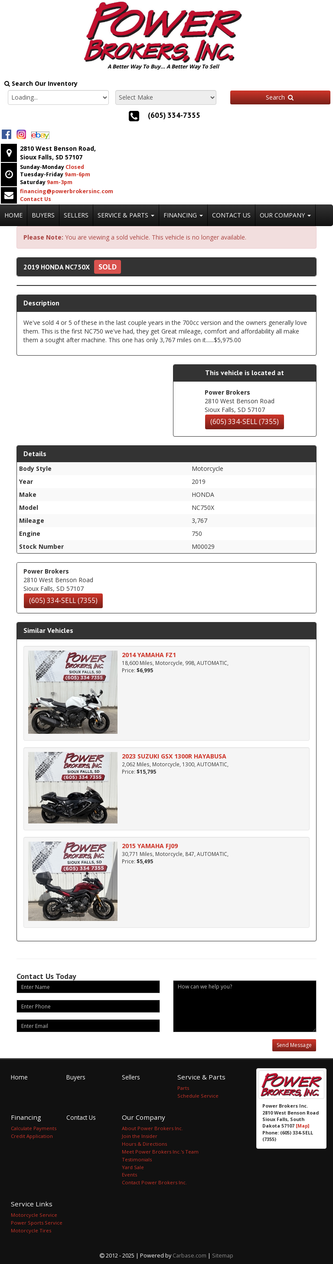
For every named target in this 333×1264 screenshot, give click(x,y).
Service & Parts (126, 215)
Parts (183, 1088)
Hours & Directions (144, 1144)
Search (280, 97)
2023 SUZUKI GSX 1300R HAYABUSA (174, 756)
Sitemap (222, 1255)
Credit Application (32, 1136)
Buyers (43, 215)
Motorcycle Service (34, 1215)
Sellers (76, 215)
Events (129, 1174)
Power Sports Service (36, 1222)
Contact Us (231, 215)
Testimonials (137, 1159)
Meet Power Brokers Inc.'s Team (160, 1151)
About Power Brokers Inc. (152, 1128)
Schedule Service (198, 1095)
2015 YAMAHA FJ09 (150, 846)
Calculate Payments (33, 1128)
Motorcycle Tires (31, 1230)
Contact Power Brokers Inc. (154, 1182)
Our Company (285, 215)
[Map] (302, 1126)
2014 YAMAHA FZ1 (149, 655)
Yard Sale (133, 1167)
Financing (183, 215)
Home (13, 215)
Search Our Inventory (41, 83)
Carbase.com (189, 1255)
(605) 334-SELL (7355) (244, 421)
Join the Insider (139, 1136)
